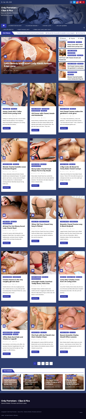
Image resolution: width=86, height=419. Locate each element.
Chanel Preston (64, 221)
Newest (63, 38)
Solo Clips (72, 332)
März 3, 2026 (7, 116)
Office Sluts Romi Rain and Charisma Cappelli (13, 338)
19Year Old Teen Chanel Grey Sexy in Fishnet (42, 225)
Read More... (6, 128)
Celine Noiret (71, 42)
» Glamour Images (32, 25)
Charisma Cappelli (7, 332)
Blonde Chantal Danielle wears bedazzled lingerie (14, 168)
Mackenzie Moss (72, 55)
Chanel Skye (6, 221)
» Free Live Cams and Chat (42, 29)
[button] (84, 27)
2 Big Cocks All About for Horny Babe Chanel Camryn (70, 168)
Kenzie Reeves (45, 108)
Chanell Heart (35, 164)
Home (81, 412)
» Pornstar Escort (15, 25)
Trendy (80, 38)
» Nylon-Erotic (8, 29)
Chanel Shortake (72, 50)
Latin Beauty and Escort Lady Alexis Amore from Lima (28, 65)
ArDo (16, 70)
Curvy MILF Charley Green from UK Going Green (69, 280)
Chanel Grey (35, 221)
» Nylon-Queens (61, 25)
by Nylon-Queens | (9, 415)
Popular (72, 38)
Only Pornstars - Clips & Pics (15, 400)
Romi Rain (15, 334)
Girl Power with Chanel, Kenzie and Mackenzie (31, 382)
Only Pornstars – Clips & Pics (16, 411)
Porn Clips (78, 42)
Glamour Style (73, 221)
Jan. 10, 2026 (8, 70)
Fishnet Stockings (44, 221)
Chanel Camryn (64, 164)
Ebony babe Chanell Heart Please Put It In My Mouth (41, 170)
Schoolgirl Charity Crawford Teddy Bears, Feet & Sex (41, 282)
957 (47, 363)
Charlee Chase (35, 332)
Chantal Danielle (72, 72)
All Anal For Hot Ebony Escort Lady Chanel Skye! (14, 227)
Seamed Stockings (27, 60)
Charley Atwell (64, 332)
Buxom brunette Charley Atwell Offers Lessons (69, 336)
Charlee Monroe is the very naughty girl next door (13, 280)
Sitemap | (16, 415)
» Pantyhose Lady (23, 29)
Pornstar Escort (17, 60)
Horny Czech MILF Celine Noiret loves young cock (12, 112)
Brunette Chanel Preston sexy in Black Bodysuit (71, 225)
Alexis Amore (7, 60)
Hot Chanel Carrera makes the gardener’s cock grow (71, 112)
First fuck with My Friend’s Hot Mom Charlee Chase (42, 336)
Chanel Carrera (72, 63)
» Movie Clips (47, 25)
